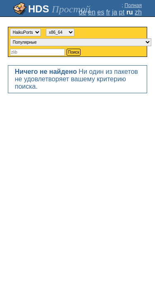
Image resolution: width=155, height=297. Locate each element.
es (100, 12)
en (91, 12)
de (82, 12)
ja (114, 12)
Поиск (73, 52)
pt (121, 12)
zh (138, 12)
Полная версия (133, 8)
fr (108, 12)
